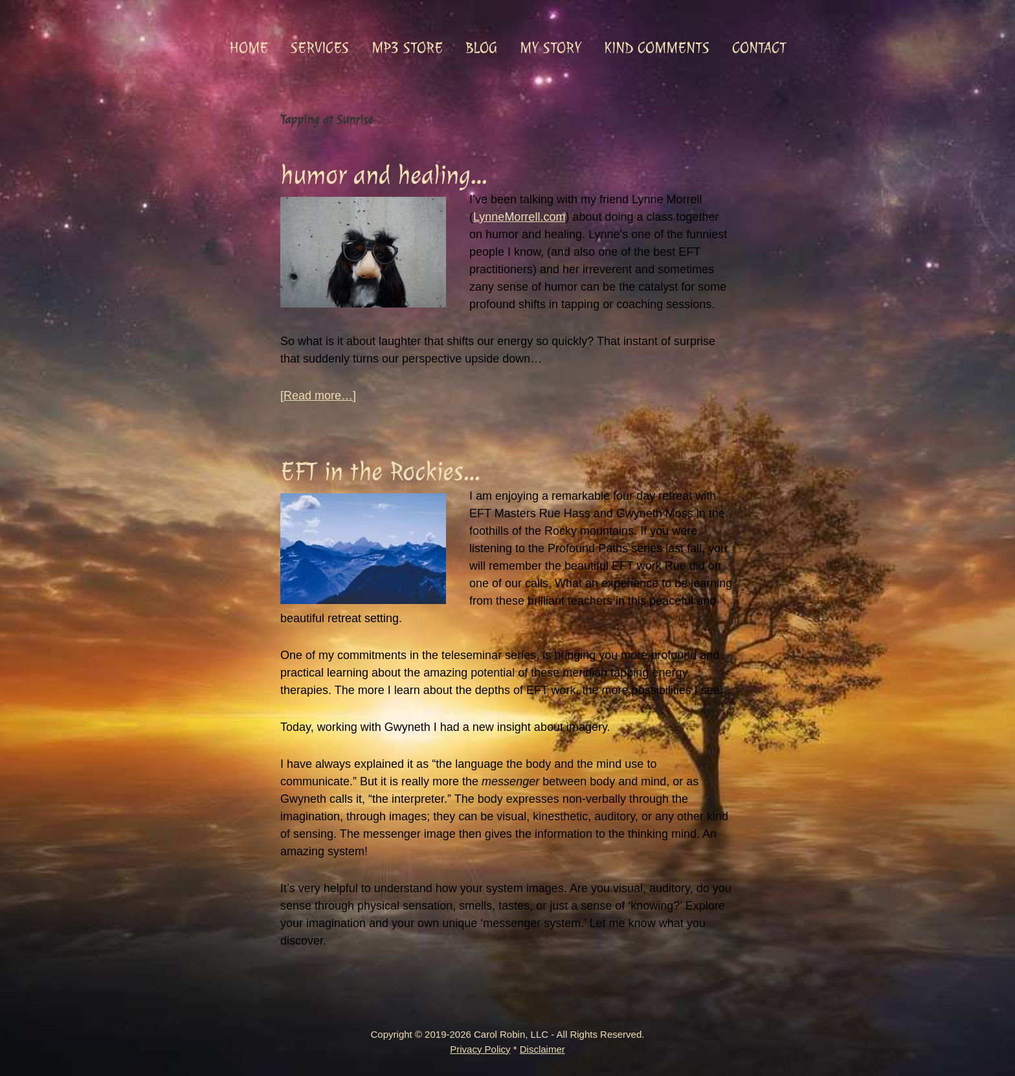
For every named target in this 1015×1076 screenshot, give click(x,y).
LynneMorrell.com (519, 216)
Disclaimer (542, 1049)
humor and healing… (383, 175)
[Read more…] (318, 396)
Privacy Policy (480, 1049)
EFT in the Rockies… (380, 471)
